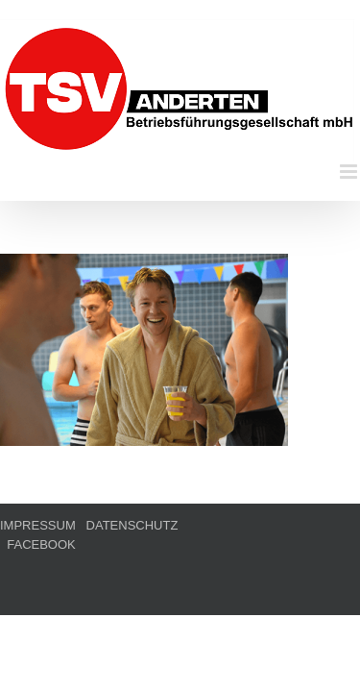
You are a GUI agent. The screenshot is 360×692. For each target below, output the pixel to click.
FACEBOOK (222, 573)
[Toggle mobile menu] (350, 171)
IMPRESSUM (38, 573)
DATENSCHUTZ (132, 573)
